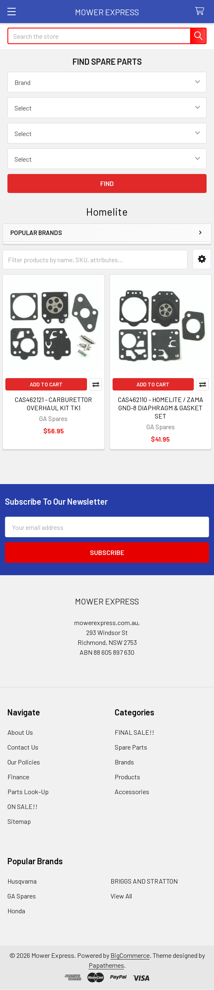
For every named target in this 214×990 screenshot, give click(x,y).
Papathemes (106, 965)
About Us (20, 732)
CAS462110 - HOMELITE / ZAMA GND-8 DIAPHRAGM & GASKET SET (160, 407)
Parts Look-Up (28, 791)
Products (127, 777)
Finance (18, 777)
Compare (95, 384)
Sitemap (19, 821)
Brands (124, 762)
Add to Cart (46, 384)
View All (121, 896)
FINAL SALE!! (134, 732)
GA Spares (21, 896)
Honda (16, 911)
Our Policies (23, 762)
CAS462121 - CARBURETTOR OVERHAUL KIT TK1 (53, 403)
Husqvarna (22, 881)
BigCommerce (130, 955)
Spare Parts (131, 747)
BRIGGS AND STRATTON (144, 881)
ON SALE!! (22, 806)
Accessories (132, 791)
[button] (202, 259)
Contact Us (22, 747)
